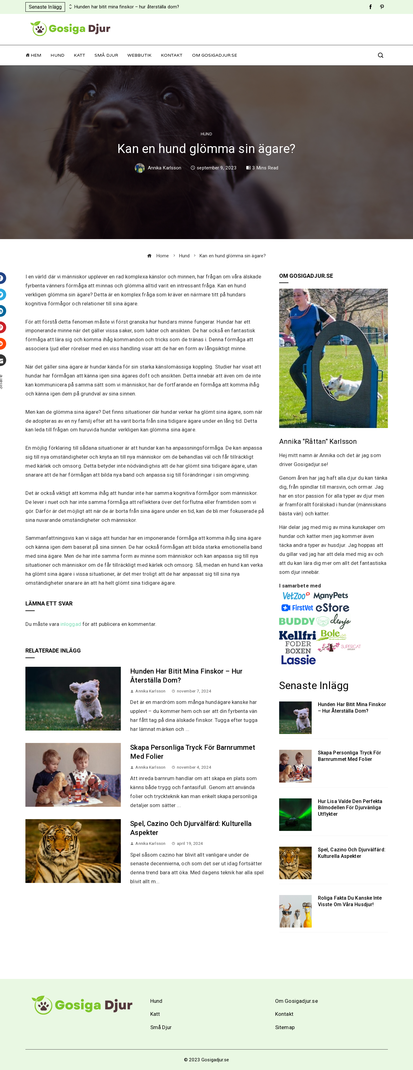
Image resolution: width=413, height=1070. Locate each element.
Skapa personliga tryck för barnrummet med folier (349, 756)
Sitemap (285, 1027)
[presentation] (69, 5)
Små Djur (106, 55)
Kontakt (172, 55)
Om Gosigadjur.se (214, 55)
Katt (79, 55)
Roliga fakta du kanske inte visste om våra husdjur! (350, 901)
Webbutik (139, 55)
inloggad (70, 624)
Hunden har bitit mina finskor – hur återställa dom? (126, 7)
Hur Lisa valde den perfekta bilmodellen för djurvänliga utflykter (350, 807)
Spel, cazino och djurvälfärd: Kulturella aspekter (351, 853)
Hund (57, 55)
